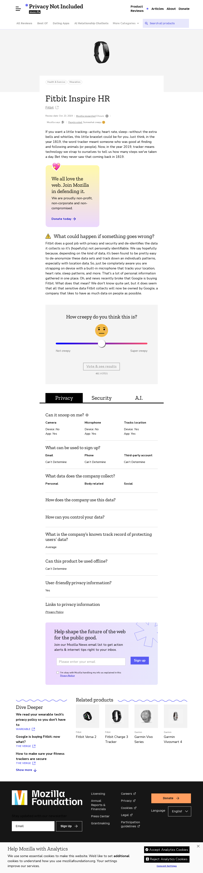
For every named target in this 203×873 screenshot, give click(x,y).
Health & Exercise (56, 81)
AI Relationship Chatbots (91, 23)
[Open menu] (18, 8)
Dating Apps (61, 23)
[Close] (198, 846)
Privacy (126, 801)
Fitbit (49, 107)
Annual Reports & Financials (98, 805)
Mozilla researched (86, 116)
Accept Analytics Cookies (168, 850)
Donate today (64, 219)
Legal (125, 815)
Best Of (42, 23)
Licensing (98, 793)
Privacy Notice (67, 675)
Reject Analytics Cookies (168, 859)
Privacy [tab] (64, 397)
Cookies (127, 808)
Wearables (75, 81)
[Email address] (91, 662)
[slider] (101, 343)
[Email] (33, 826)
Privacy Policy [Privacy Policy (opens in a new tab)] (54, 612)
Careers (126, 793)
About (171, 9)
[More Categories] (128, 23)
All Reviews (24, 23)
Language (158, 810)
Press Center (100, 816)
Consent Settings (167, 866)
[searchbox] (168, 23)
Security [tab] (102, 397)
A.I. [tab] (139, 397)
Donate (184, 9)
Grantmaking (100, 823)
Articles (157, 9)
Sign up (140, 660)
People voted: (75, 122)
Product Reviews (137, 9)
